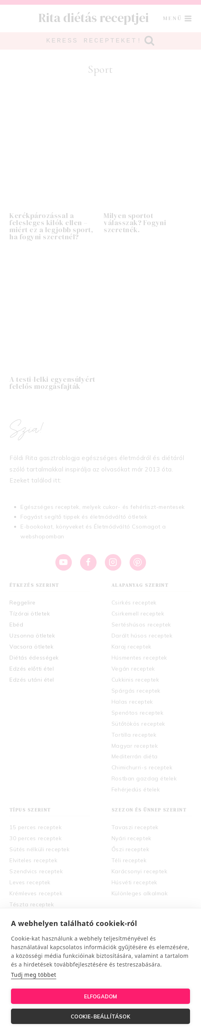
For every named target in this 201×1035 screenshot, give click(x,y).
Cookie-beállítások (100, 1016)
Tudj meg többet (33, 974)
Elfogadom (100, 996)
